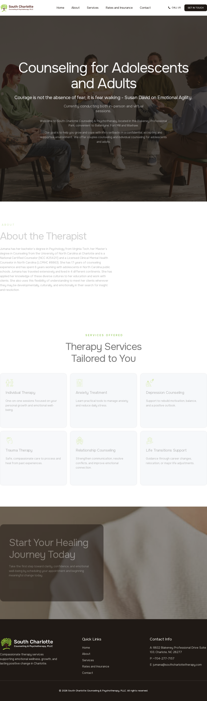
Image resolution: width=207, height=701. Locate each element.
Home (60, 8)
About (75, 8)
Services (93, 8)
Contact (145, 8)
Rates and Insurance (119, 8)
